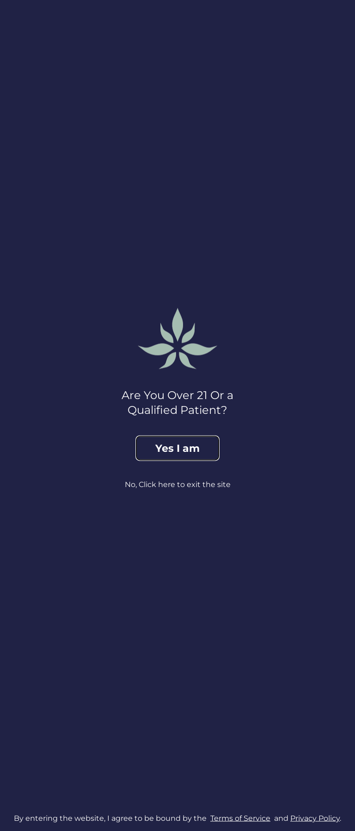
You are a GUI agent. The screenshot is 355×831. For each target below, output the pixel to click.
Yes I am (177, 448)
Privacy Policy (315, 817)
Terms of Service (240, 817)
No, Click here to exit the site (178, 484)
